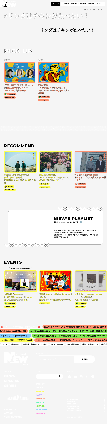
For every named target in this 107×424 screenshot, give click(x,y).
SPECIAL (82, 4)
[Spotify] (69, 377)
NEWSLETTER (42, 353)
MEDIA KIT (71, 404)
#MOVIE (40, 398)
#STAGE (40, 406)
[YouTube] (75, 377)
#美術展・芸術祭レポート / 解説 (37, 344)
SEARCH (39, 372)
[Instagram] (81, 377)
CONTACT (71, 402)
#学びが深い (17, 344)
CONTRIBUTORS (13, 417)
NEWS (66, 4)
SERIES (91, 4)
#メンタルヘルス (58, 344)
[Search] (49, 376)
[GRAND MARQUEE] (18, 398)
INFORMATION (73, 406)
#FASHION (42, 409)
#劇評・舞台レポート (91, 344)
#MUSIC (40, 391)
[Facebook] (93, 377)
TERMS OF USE (73, 408)
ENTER (85, 359)
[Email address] (55, 359)
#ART (39, 395)
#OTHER (40, 413)
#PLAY (39, 387)
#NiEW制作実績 (74, 344)
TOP (85, 9)
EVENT (74, 4)
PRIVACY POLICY (74, 411)
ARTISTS (9, 413)
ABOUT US (10, 409)
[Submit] (60, 376)
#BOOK (40, 402)
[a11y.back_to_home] (8, 4)
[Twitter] (87, 377)
